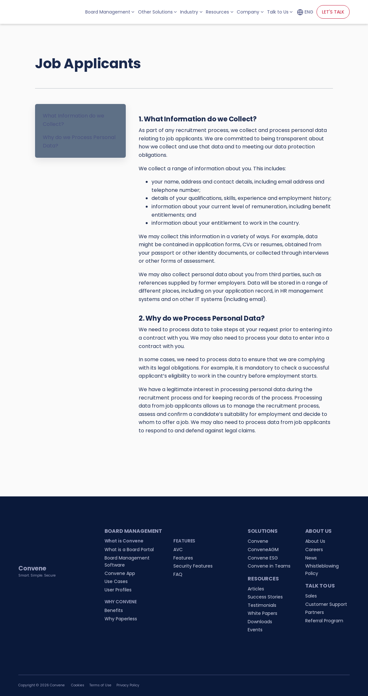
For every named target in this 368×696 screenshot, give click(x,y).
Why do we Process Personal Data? (79, 141)
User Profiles (118, 590)
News (311, 558)
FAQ (177, 574)
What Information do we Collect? (73, 120)
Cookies (77, 685)
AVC (178, 549)
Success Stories (265, 597)
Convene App (120, 573)
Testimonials (262, 605)
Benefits (114, 610)
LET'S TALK (333, 12)
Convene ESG (263, 558)
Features (183, 558)
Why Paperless (121, 619)
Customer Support (326, 604)
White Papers (262, 613)
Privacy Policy (127, 685)
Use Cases (116, 581)
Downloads (260, 621)
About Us (315, 541)
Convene (258, 541)
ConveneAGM (263, 549)
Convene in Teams (269, 566)
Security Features (193, 566)
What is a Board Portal (129, 549)
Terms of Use (100, 685)
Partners (314, 612)
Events (255, 629)
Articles (256, 589)
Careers (314, 549)
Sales (311, 596)
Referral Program (324, 620)
